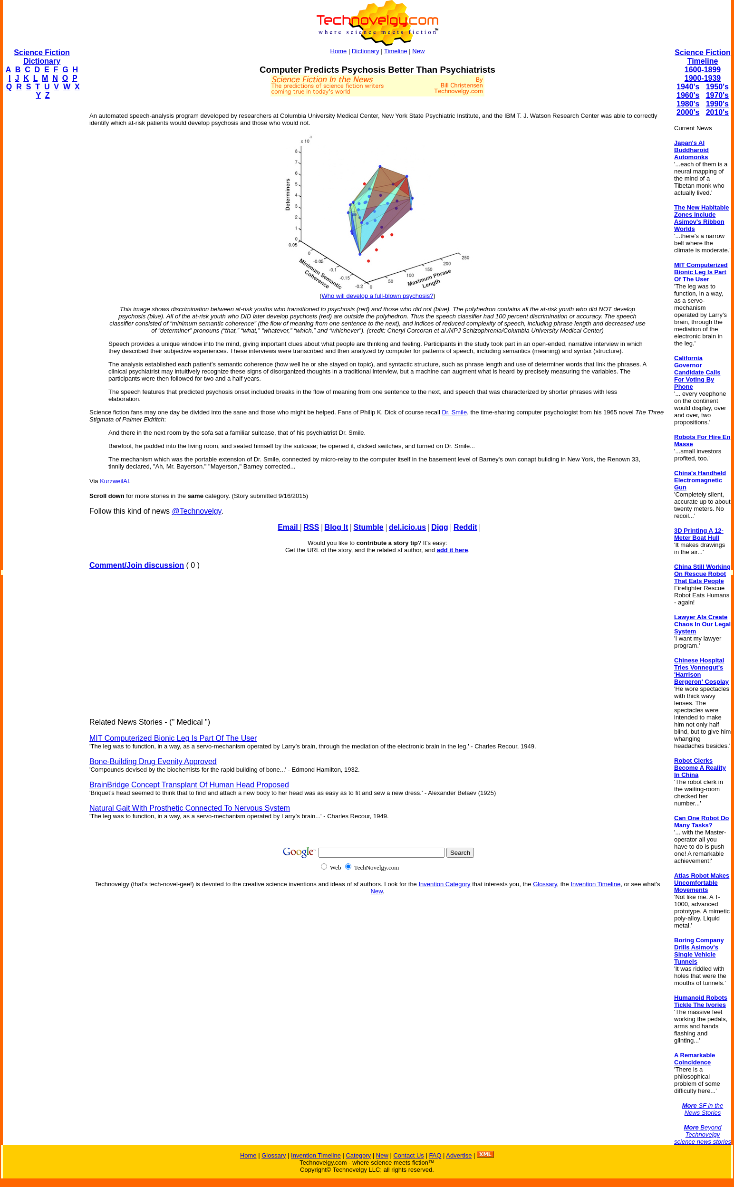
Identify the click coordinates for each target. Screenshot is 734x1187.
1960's (687, 95)
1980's (687, 104)
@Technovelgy (196, 511)
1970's (717, 95)
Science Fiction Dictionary (41, 56)
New (418, 51)
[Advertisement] (41, 249)
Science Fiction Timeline (702, 56)
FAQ (435, 1155)
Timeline (395, 51)
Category (358, 1155)
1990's (717, 104)
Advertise (459, 1155)
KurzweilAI (114, 481)
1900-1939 (703, 78)
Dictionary (365, 51)
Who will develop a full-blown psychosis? (378, 295)
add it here (452, 550)
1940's (687, 87)
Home (338, 51)
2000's (687, 112)
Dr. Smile (454, 412)
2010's (717, 112)
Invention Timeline (595, 884)
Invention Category (444, 884)
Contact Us (408, 1155)
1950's (717, 87)
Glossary (545, 884)
